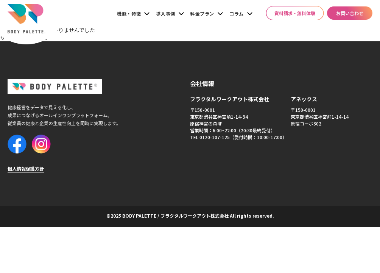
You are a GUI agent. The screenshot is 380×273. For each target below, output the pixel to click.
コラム (236, 13)
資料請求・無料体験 (294, 13)
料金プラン (202, 13)
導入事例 (165, 13)
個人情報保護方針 (26, 165)
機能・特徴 (129, 13)
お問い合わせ (349, 13)
